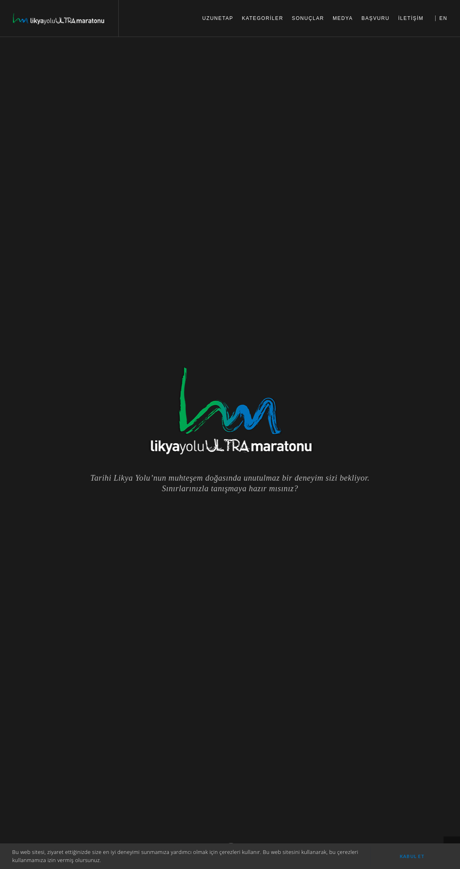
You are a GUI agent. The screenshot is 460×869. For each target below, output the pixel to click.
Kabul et (412, 856)
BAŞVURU (376, 18)
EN (443, 18)
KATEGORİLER (262, 18)
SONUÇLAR (308, 18)
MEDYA (343, 18)
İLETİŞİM (411, 18)
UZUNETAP (217, 18)
